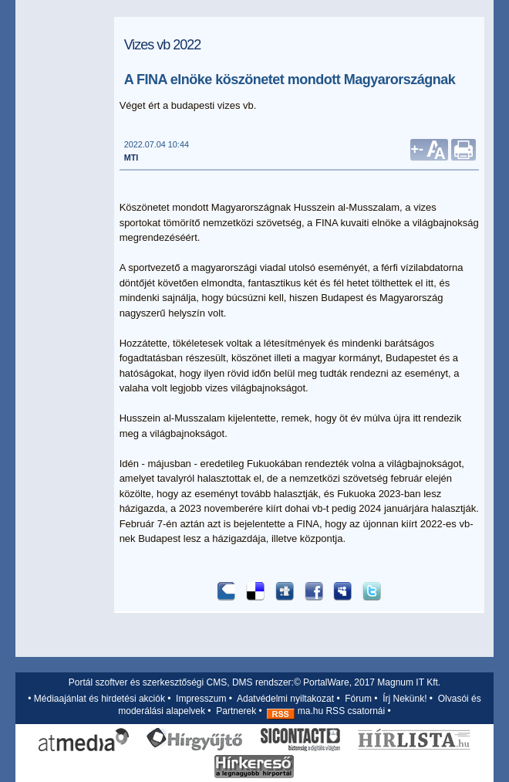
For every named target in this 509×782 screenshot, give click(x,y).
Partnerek (236, 711)
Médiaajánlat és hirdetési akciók (99, 698)
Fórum (358, 698)
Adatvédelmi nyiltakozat (285, 698)
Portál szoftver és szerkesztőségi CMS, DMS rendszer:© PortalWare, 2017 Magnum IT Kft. (254, 682)
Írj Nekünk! (404, 698)
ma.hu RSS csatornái (326, 711)
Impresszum (201, 698)
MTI (131, 157)
